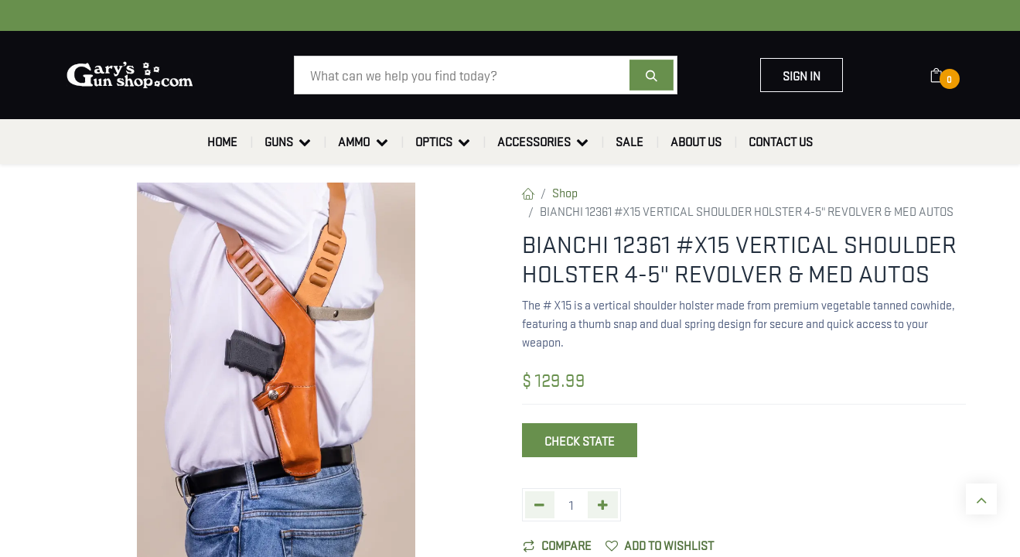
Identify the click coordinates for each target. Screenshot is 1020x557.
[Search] (651, 75)
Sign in (801, 75)
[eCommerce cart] (946, 75)
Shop (565, 191)
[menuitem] (222, 141)
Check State (579, 440)
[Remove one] (540, 504)
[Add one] (603, 504)
